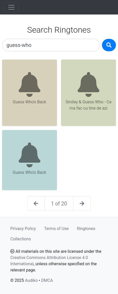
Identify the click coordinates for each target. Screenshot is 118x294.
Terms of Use (56, 228)
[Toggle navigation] (11, 7)
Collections (20, 238)
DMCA (47, 280)
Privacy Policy (23, 228)
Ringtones (86, 228)
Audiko (31, 280)
